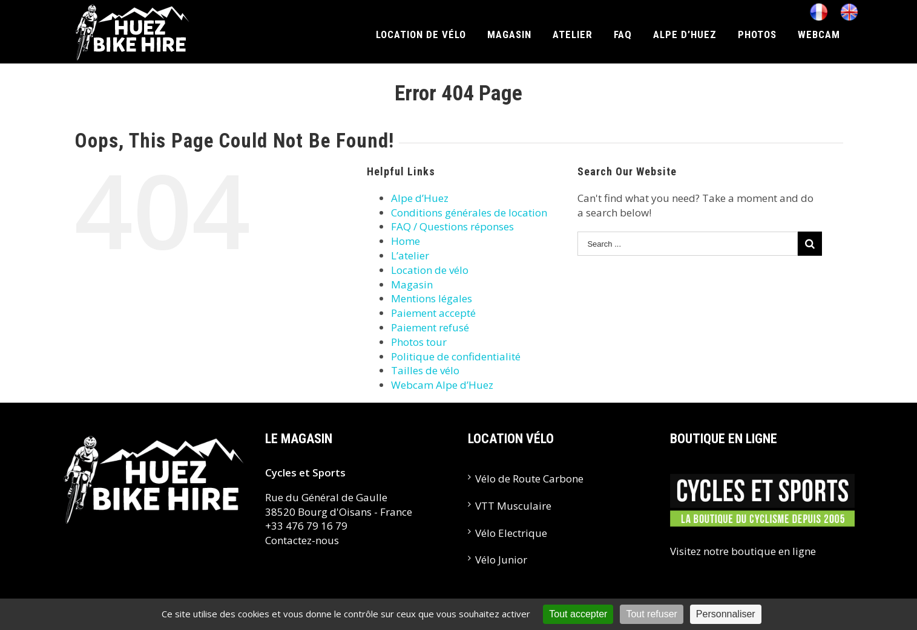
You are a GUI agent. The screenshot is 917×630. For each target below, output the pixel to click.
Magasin (412, 284)
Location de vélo (429, 270)
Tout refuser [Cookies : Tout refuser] (651, 614)
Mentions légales (431, 298)
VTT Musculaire (513, 506)
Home (405, 241)
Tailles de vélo (425, 370)
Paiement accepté (433, 313)
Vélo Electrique (511, 533)
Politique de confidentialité (456, 356)
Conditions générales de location (469, 212)
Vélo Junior (501, 560)
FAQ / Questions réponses (452, 226)
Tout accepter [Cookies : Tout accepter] (578, 614)
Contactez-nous (302, 540)
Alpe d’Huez (420, 198)
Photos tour (419, 342)
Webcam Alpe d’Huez (442, 385)
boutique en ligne (773, 551)
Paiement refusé (430, 327)
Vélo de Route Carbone (529, 478)
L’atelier (410, 255)
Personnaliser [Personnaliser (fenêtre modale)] (725, 614)
